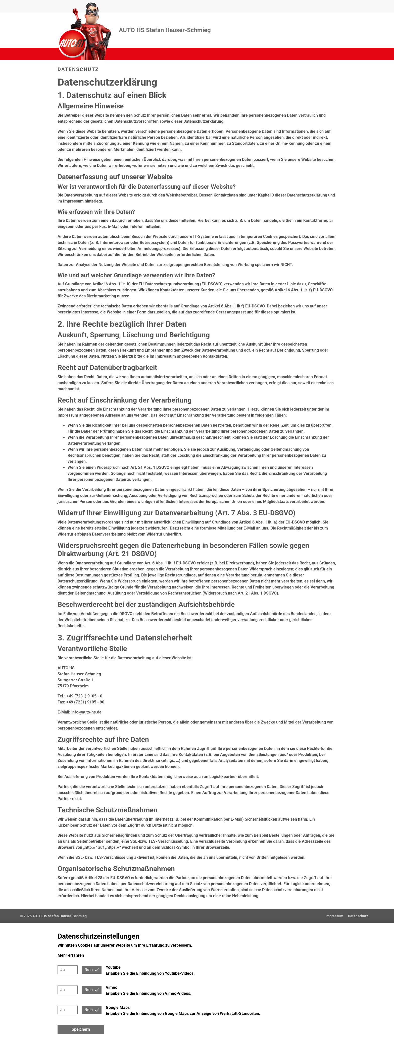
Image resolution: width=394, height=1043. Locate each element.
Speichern (81, 1029)
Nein (88, 969)
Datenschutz (358, 916)
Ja (62, 969)
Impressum (334, 916)
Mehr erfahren (71, 955)
